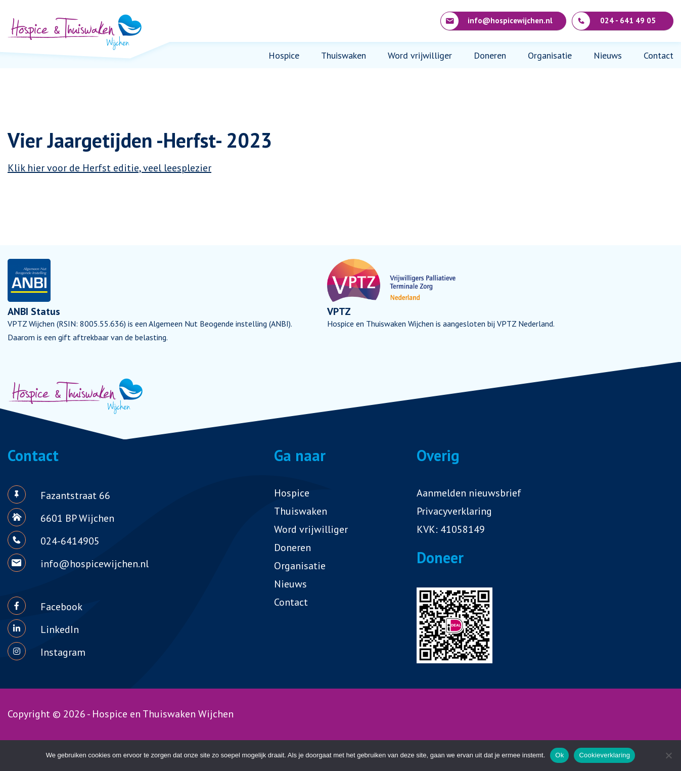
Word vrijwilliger (420, 55)
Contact (658, 55)
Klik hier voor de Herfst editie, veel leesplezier (109, 167)
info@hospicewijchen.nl (497, 21)
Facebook (61, 606)
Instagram (62, 652)
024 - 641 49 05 (614, 21)
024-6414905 (70, 541)
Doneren (490, 55)
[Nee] (668, 755)
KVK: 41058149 (451, 529)
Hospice (283, 55)
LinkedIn (59, 629)
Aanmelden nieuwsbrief (469, 493)
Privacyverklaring (454, 511)
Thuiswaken (343, 55)
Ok (559, 755)
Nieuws (608, 55)
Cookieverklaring (604, 755)
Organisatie (550, 55)
